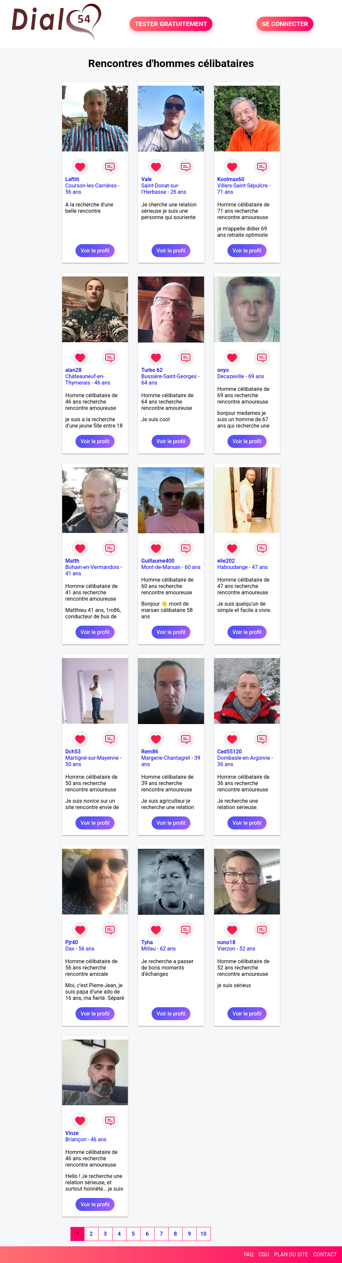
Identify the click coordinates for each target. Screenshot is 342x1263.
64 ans (149, 383)
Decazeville (230, 376)
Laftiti (72, 179)
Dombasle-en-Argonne (243, 758)
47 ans (260, 567)
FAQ (248, 1254)
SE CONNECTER (285, 24)
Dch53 (73, 751)
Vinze (72, 1133)
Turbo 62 (152, 370)
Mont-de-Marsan (160, 567)
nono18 (226, 942)
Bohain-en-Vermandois (92, 567)
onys (223, 370)
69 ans (256, 376)
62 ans (168, 948)
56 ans (73, 192)
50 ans (73, 764)
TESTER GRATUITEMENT (171, 24)
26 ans (178, 192)
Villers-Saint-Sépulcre (242, 185)
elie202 (226, 561)
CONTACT (325, 1254)
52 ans (247, 948)
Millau (148, 948)
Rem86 (149, 751)
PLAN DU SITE (291, 1254)
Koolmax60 (230, 179)
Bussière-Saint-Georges (169, 376)
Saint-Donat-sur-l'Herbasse (160, 188)
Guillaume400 (157, 561)
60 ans (193, 567)
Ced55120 (229, 751)
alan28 (73, 370)
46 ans (102, 383)
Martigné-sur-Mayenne (92, 758)
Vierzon (226, 948)
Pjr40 (71, 942)
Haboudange (232, 567)
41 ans (73, 573)
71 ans (225, 192)
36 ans (225, 764)
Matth (72, 561)
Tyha (147, 942)
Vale (146, 179)
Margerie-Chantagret (165, 758)
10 (203, 1234)
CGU (264, 1254)
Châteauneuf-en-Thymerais (85, 379)
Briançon (76, 1139)
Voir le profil (94, 250)
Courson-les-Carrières (91, 185)
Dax (69, 948)
